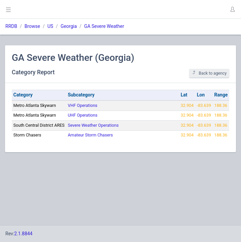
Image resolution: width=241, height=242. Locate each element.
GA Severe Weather (104, 26)
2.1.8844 (23, 233)
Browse (32, 26)
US (50, 26)
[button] (232, 9)
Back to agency (209, 73)
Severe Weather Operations (93, 125)
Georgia (68, 26)
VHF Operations (82, 105)
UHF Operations (82, 115)
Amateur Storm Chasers (90, 134)
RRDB (11, 26)
